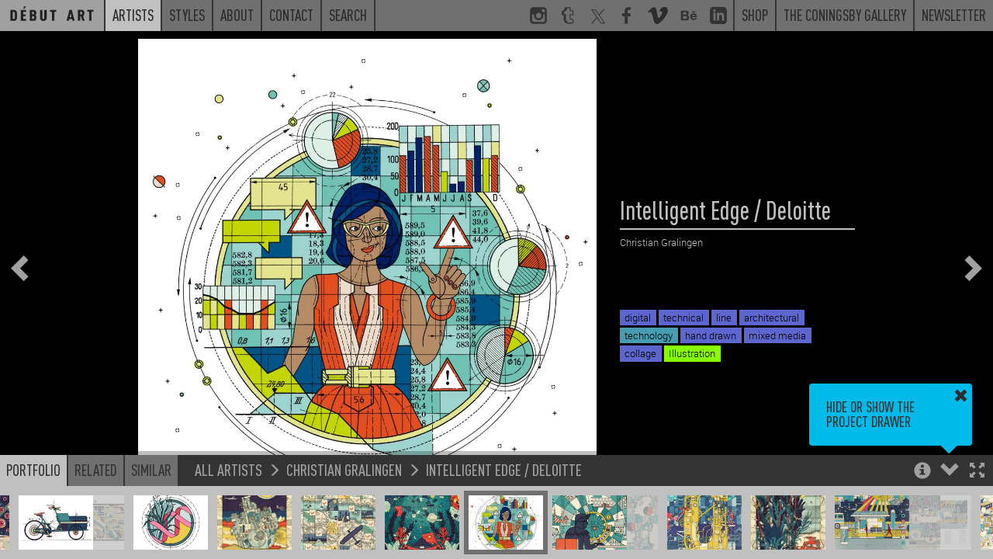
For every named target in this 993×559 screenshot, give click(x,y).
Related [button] (95, 470)
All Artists (228, 469)
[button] (977, 471)
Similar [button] (151, 470)
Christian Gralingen (344, 469)
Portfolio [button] (33, 470)
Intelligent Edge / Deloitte (504, 469)
